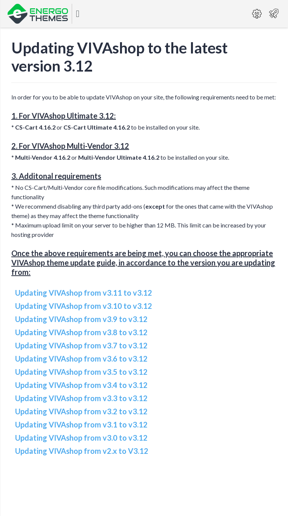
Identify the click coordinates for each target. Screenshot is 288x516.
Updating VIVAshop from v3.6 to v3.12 (81, 358)
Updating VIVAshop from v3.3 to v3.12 (81, 398)
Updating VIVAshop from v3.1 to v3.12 (81, 424)
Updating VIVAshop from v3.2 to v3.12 (81, 411)
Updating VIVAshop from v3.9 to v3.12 (81, 319)
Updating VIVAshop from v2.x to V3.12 (81, 450)
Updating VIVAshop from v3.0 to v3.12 (81, 437)
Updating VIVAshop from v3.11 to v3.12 (83, 292)
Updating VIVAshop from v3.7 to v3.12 (81, 345)
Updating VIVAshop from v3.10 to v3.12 (83, 305)
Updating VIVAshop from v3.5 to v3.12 (81, 371)
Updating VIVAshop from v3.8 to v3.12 (81, 332)
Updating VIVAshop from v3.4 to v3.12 (81, 384)
